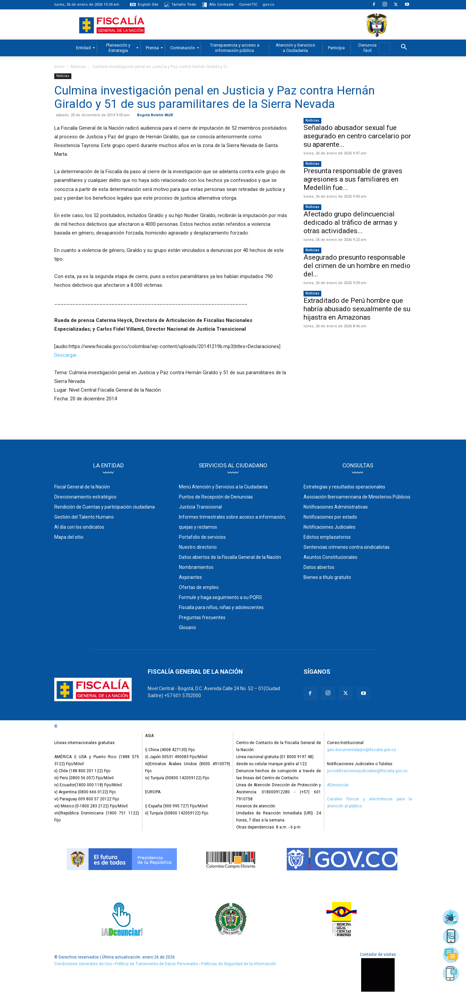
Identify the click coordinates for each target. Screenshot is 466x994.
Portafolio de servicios (202, 537)
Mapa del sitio (68, 537)
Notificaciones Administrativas (336, 507)
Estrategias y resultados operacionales (344, 486)
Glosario (187, 627)
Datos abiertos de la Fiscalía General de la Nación (230, 557)
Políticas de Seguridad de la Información (238, 964)
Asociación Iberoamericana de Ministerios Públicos (357, 497)
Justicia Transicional (200, 507)
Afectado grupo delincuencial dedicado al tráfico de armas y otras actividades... (350, 222)
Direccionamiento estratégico (85, 497)
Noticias (78, 66)
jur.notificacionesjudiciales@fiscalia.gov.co (367, 771)
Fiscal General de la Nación (82, 486)
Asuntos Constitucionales (330, 557)
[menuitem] (83, 48)
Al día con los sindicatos (79, 527)
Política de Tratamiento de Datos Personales (157, 964)
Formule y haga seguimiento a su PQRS (220, 597)
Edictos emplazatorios (327, 537)
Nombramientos (196, 567)
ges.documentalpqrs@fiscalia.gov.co (361, 749)
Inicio (59, 66)
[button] (404, 48)
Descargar (65, 355)
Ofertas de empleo (199, 587)
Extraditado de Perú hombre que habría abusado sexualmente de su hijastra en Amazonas (357, 308)
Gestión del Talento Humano (84, 517)
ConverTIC (248, 4)
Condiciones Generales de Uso (83, 964)
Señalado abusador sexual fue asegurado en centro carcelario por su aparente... (357, 136)
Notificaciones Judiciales (329, 527)
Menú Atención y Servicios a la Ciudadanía (223, 486)
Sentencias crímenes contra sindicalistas (347, 547)
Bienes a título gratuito (327, 577)
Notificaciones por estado (330, 517)
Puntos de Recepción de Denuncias (216, 497)
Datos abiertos (319, 567)
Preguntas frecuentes (202, 617)
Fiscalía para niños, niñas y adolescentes (221, 607)
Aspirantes (190, 577)
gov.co (268, 4)
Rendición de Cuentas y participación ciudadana (104, 507)
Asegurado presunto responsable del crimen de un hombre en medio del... (357, 265)
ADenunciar (338, 785)
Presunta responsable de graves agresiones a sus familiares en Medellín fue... (353, 179)
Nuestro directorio (198, 547)
